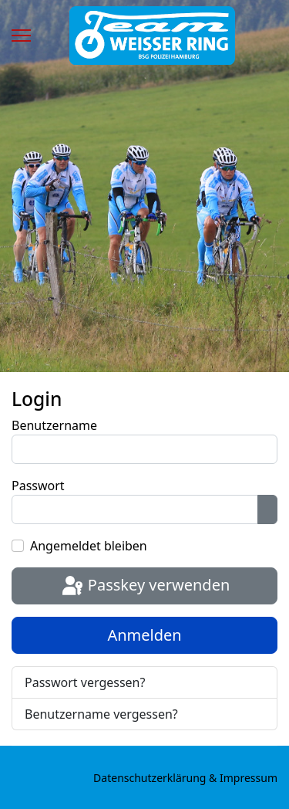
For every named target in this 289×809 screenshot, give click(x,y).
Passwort (38, 485)
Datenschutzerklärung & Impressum (185, 777)
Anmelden (144, 635)
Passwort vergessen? (85, 682)
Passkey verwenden (144, 586)
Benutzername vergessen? (101, 714)
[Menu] (21, 35)
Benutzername (54, 425)
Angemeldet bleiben (88, 545)
